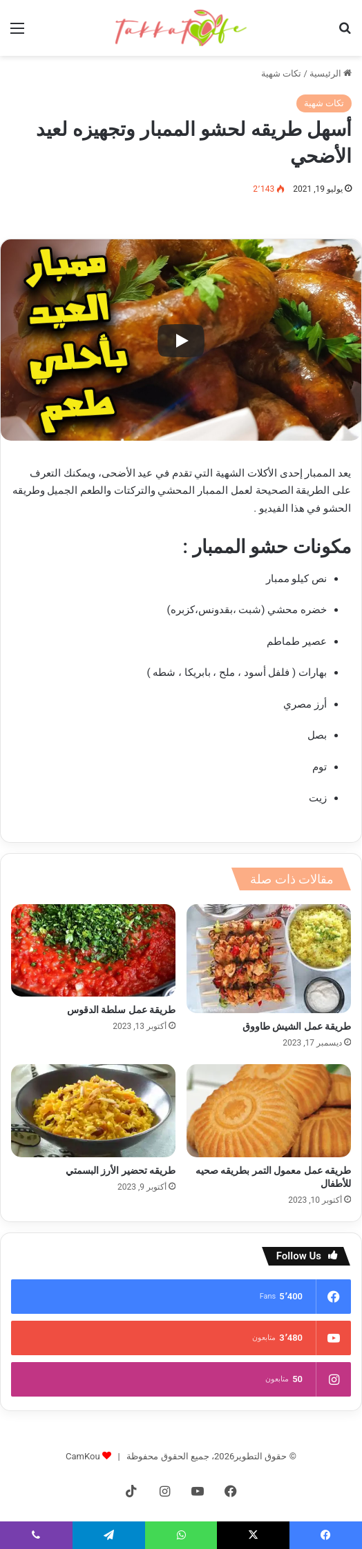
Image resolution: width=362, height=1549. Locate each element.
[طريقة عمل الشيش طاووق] (269, 958)
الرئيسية (330, 73)
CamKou (83, 1456)
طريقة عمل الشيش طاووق (296, 1026)
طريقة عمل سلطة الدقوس (121, 1009)
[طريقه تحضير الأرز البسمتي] (93, 1110)
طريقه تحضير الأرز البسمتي (120, 1170)
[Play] (181, 340)
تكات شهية (281, 73)
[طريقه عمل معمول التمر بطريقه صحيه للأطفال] (269, 1110)
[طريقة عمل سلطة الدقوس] (93, 950)
